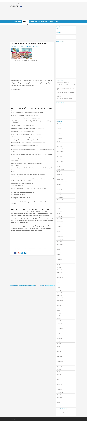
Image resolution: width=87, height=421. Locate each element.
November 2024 (60, 223)
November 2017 (60, 361)
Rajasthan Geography (61, 171)
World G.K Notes (60, 197)
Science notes (59, 187)
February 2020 (59, 292)
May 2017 (58, 376)
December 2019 (60, 297)
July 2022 (58, 264)
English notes (59, 138)
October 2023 (59, 241)
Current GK (16, 24)
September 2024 (60, 229)
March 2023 (59, 257)
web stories (59, 194)
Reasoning (59, 184)
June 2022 (59, 267)
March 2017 (59, 382)
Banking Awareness (60, 125)
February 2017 (59, 384)
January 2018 (59, 356)
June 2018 (59, 343)
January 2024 (59, 234)
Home (12, 24)
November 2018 (60, 331)
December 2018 (60, 328)
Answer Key (59, 123)
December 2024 (60, 221)
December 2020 (60, 285)
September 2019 (60, 305)
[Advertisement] (49, 11)
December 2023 (60, 236)
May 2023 (58, 254)
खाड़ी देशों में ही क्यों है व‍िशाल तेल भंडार (63, 82)
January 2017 (59, 387)
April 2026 (58, 206)
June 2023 (59, 252)
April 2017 (58, 379)
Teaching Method (60, 189)
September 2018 (60, 336)
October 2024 (59, 226)
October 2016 (59, 394)
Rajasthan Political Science (62, 181)
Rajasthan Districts (60, 169)
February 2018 (59, 353)
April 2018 (58, 348)
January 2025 (59, 218)
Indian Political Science (61, 159)
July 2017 (58, 371)
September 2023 (60, 244)
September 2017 (60, 366)
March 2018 (59, 351)
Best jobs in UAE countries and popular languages (66, 92)
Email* (62, 29)
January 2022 (59, 272)
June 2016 (59, 405)
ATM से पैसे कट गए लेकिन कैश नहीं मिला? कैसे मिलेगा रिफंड (65, 89)
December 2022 (60, 259)
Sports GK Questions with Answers (46, 285)
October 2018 (59, 333)
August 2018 (59, 338)
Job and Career (60, 161)
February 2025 (59, 216)
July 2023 (58, 249)
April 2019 (58, 318)
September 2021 (60, 277)
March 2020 (59, 290)
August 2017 (59, 369)
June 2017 (59, 374)
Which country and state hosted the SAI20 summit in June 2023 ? (23, 285)
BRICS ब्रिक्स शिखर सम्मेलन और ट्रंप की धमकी (64, 98)
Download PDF (59, 136)
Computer (59, 128)
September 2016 (60, 397)
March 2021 (59, 282)
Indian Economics (60, 148)
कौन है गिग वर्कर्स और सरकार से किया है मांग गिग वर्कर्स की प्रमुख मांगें (66, 85)
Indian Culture (59, 146)
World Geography (60, 199)
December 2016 (60, 389)
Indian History (59, 156)
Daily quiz (59, 133)
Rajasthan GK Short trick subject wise (64, 176)
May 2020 (58, 287)
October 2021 (59, 274)
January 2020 (59, 295)
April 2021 (58, 280)
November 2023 (60, 239)
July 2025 (58, 213)
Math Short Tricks (60, 164)
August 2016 (59, 399)
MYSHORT (14, 6)
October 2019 (59, 302)
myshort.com (13, 419)
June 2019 (59, 313)
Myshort (30, 46)
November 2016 (60, 392)
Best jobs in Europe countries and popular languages (64, 95)
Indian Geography (60, 151)
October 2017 (59, 364)
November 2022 (60, 262)
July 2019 (58, 310)
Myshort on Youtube (15, 4)
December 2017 (60, 359)
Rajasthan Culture (60, 166)
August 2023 (59, 246)
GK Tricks (58, 141)
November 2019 (60, 300)
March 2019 (59, 320)
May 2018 (58, 346)
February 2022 (59, 269)
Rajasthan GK (59, 174)
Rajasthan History (60, 179)
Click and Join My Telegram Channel (40, 209)
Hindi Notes (59, 143)
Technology (59, 192)
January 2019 (59, 325)
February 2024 (59, 231)
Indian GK (59, 153)
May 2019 (58, 315)
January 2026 (59, 211)
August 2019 (59, 308)
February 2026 (59, 208)
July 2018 (58, 341)
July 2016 (58, 402)
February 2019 (59, 323)
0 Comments (37, 46)
